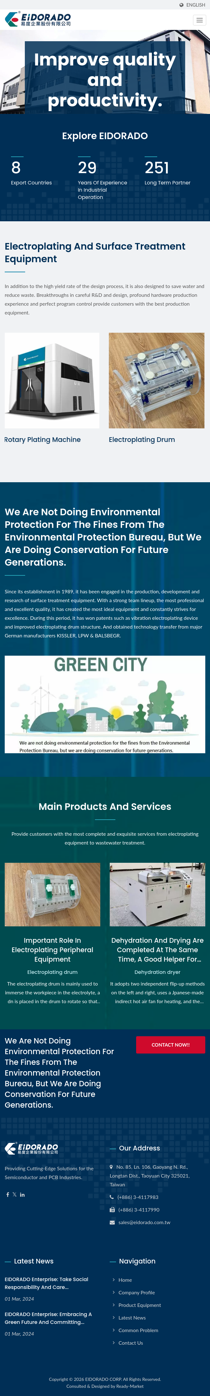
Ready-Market (130, 1386)
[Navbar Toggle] (199, 20)
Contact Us (131, 1343)
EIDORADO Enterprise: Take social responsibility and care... (46, 1283)
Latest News (132, 1317)
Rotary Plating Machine (43, 439)
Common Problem (138, 1330)
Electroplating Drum (143, 439)
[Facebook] (7, 1194)
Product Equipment (140, 1305)
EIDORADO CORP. (103, 1379)
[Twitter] (14, 1194)
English (195, 5)
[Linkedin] (22, 1194)
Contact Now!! (171, 1045)
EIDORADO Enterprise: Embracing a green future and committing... (48, 1318)
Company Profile (137, 1292)
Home (125, 1280)
